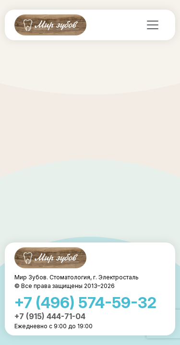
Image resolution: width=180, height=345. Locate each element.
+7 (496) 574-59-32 (85, 302)
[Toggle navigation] (153, 25)
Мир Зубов (50, 24)
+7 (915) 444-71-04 (49, 316)
